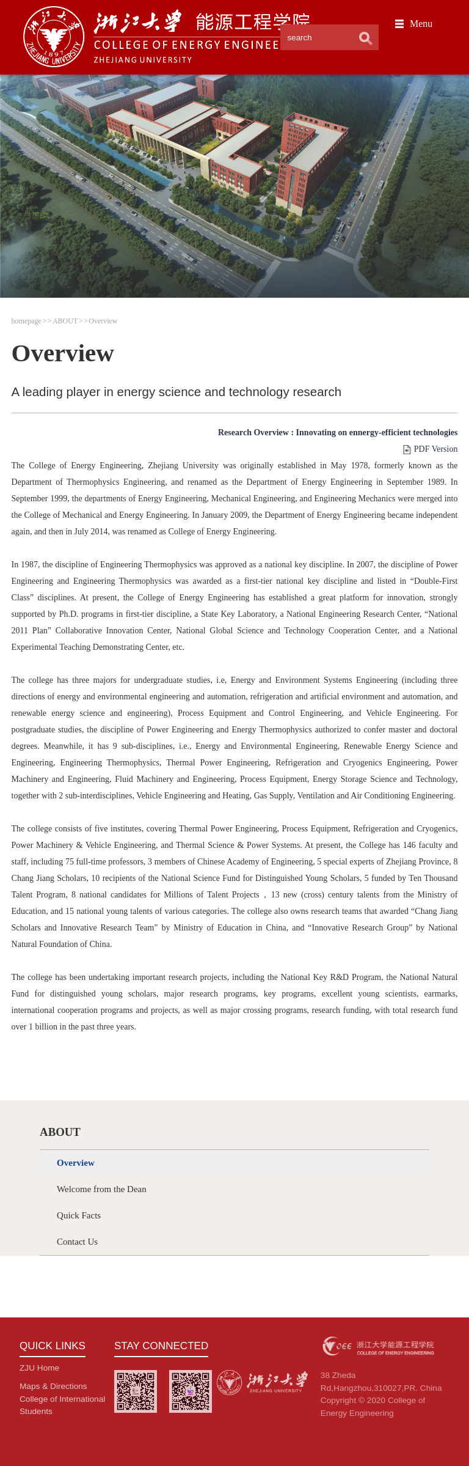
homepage (27, 321)
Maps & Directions (53, 1386)
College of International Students (62, 1405)
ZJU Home (39, 1367)
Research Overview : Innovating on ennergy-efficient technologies (337, 432)
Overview (103, 321)
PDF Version (436, 449)
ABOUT (65, 321)
